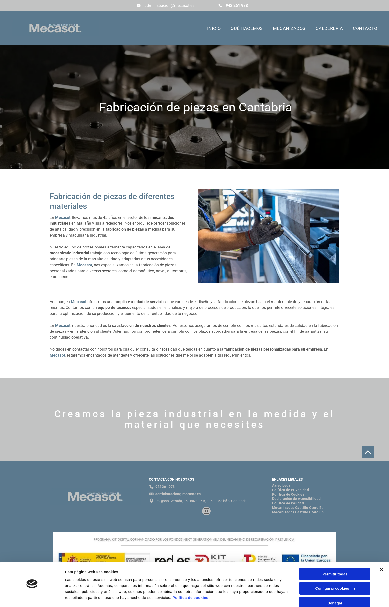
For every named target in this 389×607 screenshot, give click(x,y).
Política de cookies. (190, 583)
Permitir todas (335, 560)
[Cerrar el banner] (381, 555)
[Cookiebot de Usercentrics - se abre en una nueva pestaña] (32, 597)
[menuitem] (209, 28)
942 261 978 (237, 5)
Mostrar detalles (79, 597)
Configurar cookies (335, 575)
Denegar (334, 589)
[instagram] (206, 512)
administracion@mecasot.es (169, 5)
